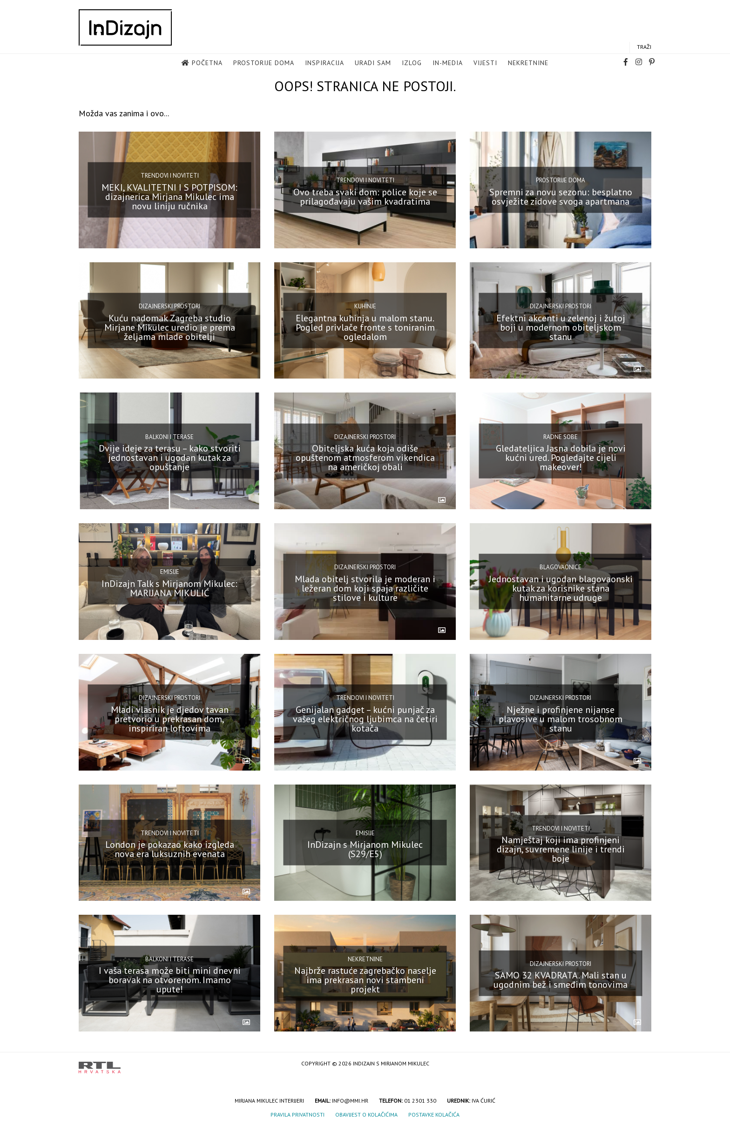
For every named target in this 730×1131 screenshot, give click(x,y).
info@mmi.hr (350, 1100)
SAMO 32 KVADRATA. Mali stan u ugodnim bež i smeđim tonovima (560, 980)
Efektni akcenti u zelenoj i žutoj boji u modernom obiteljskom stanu (560, 327)
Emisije (169, 572)
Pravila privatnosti (297, 1114)
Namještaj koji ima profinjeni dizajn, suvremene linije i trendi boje (561, 849)
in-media (448, 63)
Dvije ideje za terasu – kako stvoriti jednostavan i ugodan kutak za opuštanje (170, 457)
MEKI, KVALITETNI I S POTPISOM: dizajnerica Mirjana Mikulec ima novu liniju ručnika (169, 196)
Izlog (412, 63)
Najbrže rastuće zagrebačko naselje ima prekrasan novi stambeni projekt (365, 980)
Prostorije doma (263, 63)
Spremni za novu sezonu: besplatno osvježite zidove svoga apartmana (560, 196)
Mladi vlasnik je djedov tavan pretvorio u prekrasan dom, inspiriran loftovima (170, 718)
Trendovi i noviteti (170, 176)
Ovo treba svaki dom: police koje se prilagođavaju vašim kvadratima (365, 196)
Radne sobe (560, 436)
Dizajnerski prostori (169, 306)
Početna (207, 63)
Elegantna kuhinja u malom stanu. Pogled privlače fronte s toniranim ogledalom (365, 327)
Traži (644, 47)
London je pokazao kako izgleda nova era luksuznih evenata (169, 849)
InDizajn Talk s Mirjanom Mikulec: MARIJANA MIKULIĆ (169, 588)
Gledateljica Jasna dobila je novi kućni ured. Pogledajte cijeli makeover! (561, 457)
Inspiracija (324, 63)
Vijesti (485, 63)
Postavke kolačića (434, 1114)
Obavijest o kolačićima (366, 1114)
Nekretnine (528, 63)
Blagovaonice (560, 567)
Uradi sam (373, 63)
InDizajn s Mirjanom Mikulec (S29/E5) (365, 849)
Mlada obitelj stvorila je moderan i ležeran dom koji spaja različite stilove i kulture (365, 588)
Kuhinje (365, 306)
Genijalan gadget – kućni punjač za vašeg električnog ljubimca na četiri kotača (365, 718)
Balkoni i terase (169, 436)
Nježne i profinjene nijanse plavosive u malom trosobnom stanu (560, 718)
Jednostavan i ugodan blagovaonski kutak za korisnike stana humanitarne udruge (561, 588)
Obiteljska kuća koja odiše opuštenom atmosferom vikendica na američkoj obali (365, 457)
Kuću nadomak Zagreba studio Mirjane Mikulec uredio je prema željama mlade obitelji (169, 327)
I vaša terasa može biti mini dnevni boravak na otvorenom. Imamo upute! (170, 980)
